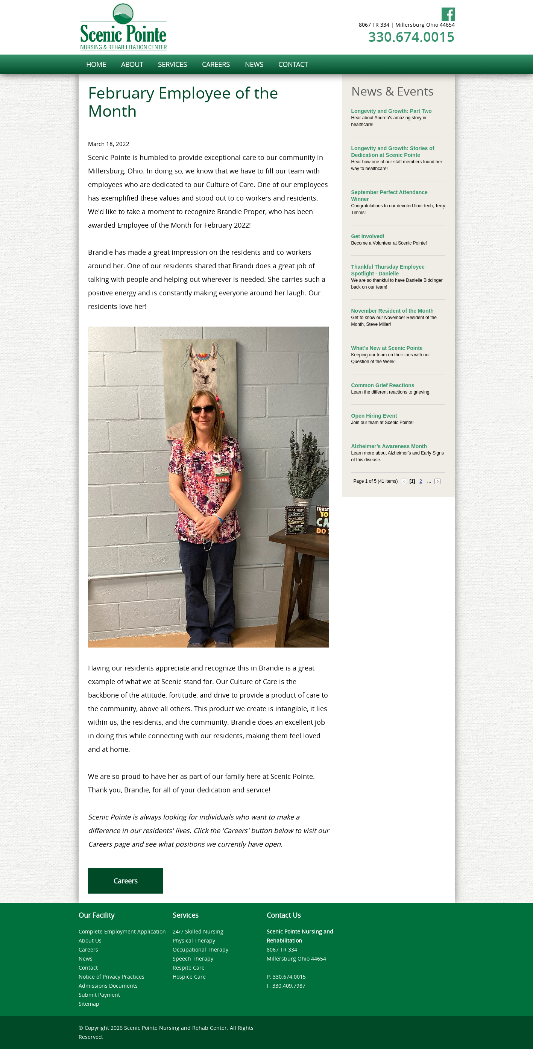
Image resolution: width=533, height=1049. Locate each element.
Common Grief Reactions (383, 385)
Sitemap (89, 1003)
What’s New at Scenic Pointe (387, 348)
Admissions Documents (108, 985)
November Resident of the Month (392, 311)
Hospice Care (189, 976)
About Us (90, 940)
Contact (88, 967)
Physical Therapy (194, 940)
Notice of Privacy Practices (111, 976)
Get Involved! (368, 236)
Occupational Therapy (200, 949)
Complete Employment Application (122, 931)
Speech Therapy (193, 958)
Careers (126, 880)
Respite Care (189, 967)
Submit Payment (99, 994)
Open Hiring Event (374, 416)
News (86, 958)
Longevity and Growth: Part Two (391, 111)
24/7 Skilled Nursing (198, 931)
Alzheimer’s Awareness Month (389, 446)
